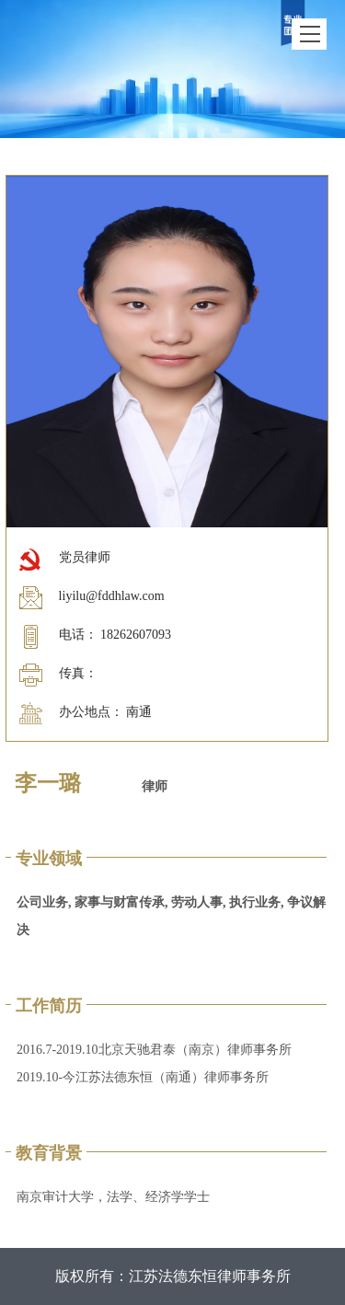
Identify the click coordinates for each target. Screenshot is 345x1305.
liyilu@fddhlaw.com (112, 596)
